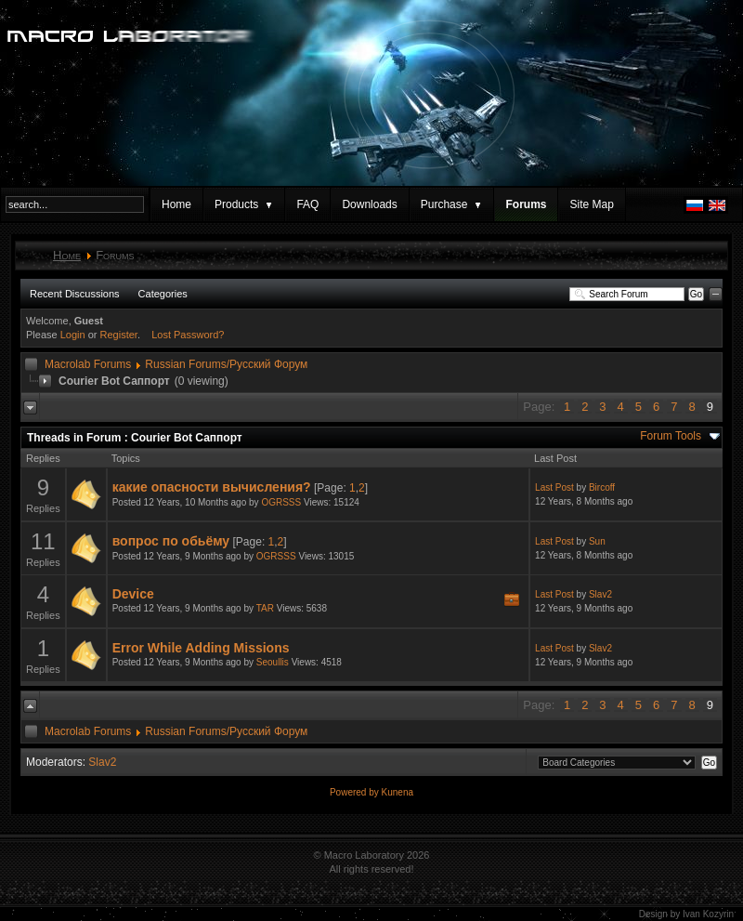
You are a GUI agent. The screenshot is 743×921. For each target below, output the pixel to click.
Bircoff (602, 487)
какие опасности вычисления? (211, 487)
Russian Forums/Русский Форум (226, 364)
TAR (265, 608)
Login (72, 334)
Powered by (356, 792)
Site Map (591, 204)
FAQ (307, 204)
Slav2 (600, 594)
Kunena (397, 792)
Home (176, 204)
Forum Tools (670, 435)
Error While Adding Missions (201, 647)
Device (133, 593)
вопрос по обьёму (170, 540)
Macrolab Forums (88, 364)
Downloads (369, 204)
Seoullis (272, 662)
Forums (525, 204)
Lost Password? (187, 334)
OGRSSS (281, 502)
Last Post (554, 487)
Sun (597, 541)
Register (118, 334)
